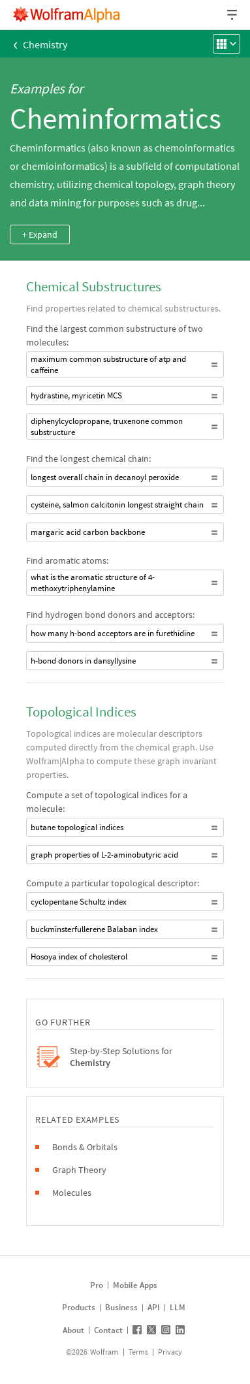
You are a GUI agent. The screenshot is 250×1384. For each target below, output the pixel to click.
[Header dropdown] (233, 14)
